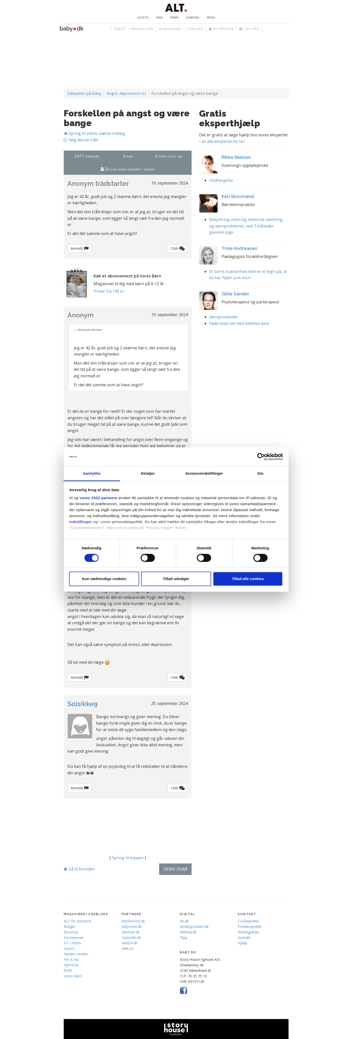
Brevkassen (142, 28)
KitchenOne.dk (133, 921)
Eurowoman (73, 937)
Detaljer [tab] (148, 473)
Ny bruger (221, 28)
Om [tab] (260, 473)
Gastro (69, 948)
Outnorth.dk (131, 937)
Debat (120, 28)
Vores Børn (73, 976)
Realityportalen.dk (194, 926)
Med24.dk (129, 943)
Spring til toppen (128, 857)
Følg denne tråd (81, 140)
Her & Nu (71, 959)
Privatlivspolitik (250, 926)
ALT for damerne (77, 921)
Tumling (195, 28)
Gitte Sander (235, 293)
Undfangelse (221, 180)
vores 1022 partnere (98, 498)
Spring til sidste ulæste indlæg (94, 133)
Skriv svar (175, 869)
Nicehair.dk (130, 932)
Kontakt (244, 937)
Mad (159, 17)
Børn (174, 17)
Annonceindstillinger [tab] (204, 473)
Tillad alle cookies (248, 579)
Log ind (249, 28)
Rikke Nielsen (236, 157)
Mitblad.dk (188, 932)
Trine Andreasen (239, 248)
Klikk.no (128, 948)
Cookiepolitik (248, 921)
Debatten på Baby (84, 93)
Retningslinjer (249, 932)
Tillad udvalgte (176, 579)
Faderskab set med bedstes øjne (239, 323)
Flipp (183, 937)
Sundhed (192, 17)
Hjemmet (71, 965)
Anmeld (80, 248)
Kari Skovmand (238, 196)
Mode (211, 17)
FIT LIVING (72, 943)
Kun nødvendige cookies (104, 579)
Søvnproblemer (223, 317)
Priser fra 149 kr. (109, 291)
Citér (178, 248)
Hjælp (242, 943)
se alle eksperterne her (223, 141)
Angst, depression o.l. (126, 93)
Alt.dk (184, 921)
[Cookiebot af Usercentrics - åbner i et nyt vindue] (261, 456)
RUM (68, 970)
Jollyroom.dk (132, 926)
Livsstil (143, 17)
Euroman (71, 932)
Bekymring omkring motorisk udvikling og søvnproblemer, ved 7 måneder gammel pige (246, 226)
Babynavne (170, 28)
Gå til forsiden (79, 869)
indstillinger (80, 522)
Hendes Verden (76, 954)
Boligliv (69, 926)
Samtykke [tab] (92, 473)
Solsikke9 (82, 704)
